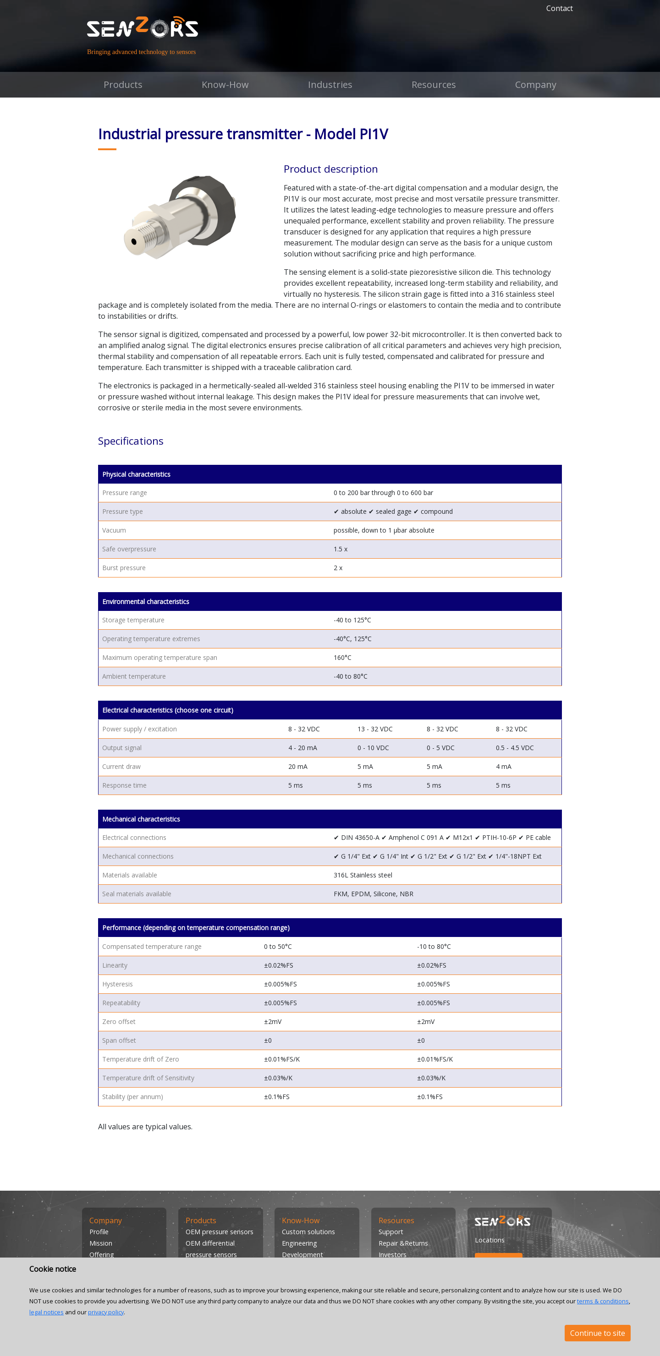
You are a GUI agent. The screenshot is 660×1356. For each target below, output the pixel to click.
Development (302, 1254)
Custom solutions (308, 1231)
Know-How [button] (225, 84)
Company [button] (535, 84)
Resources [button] (434, 84)
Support (391, 1231)
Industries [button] (330, 84)
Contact (559, 8)
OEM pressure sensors (219, 1231)
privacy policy (106, 1312)
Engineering (299, 1243)
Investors (393, 1254)
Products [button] (123, 84)
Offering (101, 1254)
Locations (490, 1240)
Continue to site (597, 1333)
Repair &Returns (403, 1243)
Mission (100, 1243)
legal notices (46, 1312)
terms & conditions (603, 1301)
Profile (99, 1231)
